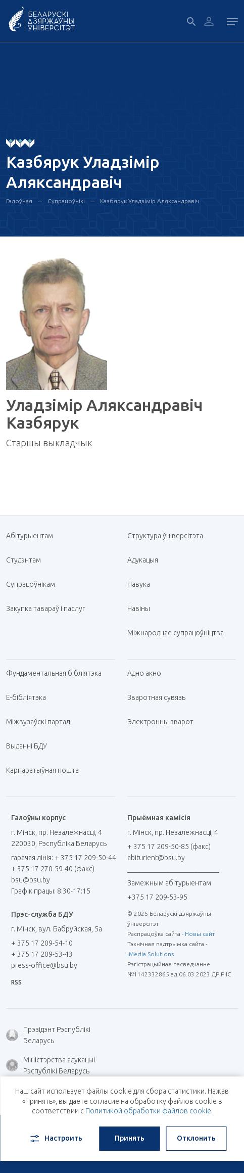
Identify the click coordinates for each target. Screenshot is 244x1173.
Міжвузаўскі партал (42, 722)
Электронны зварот (160, 722)
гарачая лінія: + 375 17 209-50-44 (63, 858)
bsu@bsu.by (30, 880)
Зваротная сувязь (156, 697)
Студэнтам (23, 560)
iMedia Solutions (150, 954)
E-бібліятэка (30, 697)
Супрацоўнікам (30, 584)
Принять (129, 1138)
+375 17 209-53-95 (157, 897)
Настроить (55, 1139)
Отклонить (196, 1138)
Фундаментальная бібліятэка (57, 673)
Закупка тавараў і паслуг (45, 608)
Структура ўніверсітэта (165, 536)
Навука (142, 584)
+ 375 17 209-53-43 (42, 954)
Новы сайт (200, 933)
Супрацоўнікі (66, 201)
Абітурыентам (33, 536)
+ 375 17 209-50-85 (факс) (169, 846)
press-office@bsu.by (44, 965)
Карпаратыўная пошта (46, 770)
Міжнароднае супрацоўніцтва (179, 633)
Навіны (138, 608)
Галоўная (19, 201)
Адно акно (144, 673)
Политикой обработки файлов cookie (148, 1111)
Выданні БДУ (26, 746)
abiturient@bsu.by (156, 858)
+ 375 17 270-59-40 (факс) (52, 869)
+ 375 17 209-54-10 (42, 943)
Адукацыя (142, 560)
